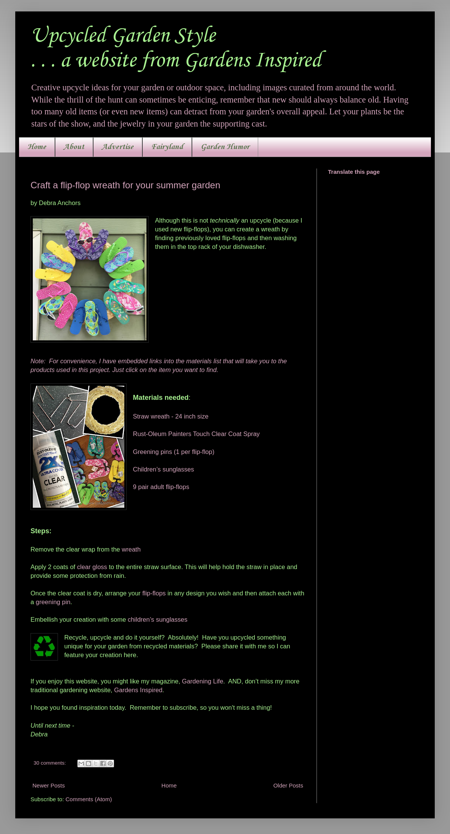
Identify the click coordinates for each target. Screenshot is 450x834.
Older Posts (288, 785)
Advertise (117, 147)
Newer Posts (48, 785)
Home (36, 147)
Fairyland (167, 147)
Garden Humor (225, 147)
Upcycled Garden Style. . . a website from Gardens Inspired (176, 48)
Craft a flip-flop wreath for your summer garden (125, 185)
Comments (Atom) (89, 799)
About (74, 147)
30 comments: (51, 763)
